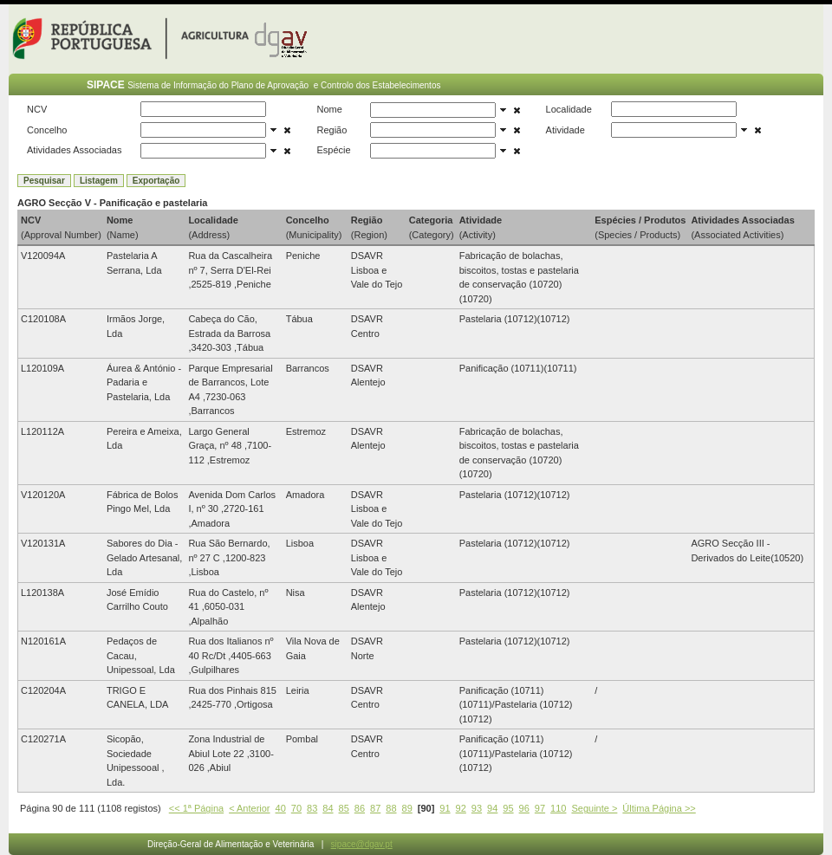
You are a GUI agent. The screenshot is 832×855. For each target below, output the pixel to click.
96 (524, 808)
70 (296, 808)
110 (558, 808)
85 (344, 808)
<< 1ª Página (196, 808)
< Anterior (249, 808)
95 (508, 808)
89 (407, 808)
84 (327, 808)
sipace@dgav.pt (362, 844)
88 (391, 808)
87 (375, 808)
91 (444, 808)
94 (492, 808)
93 (476, 808)
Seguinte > (594, 808)
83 (312, 808)
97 (540, 808)
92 (461, 808)
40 (281, 808)
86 (359, 808)
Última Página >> (658, 808)
